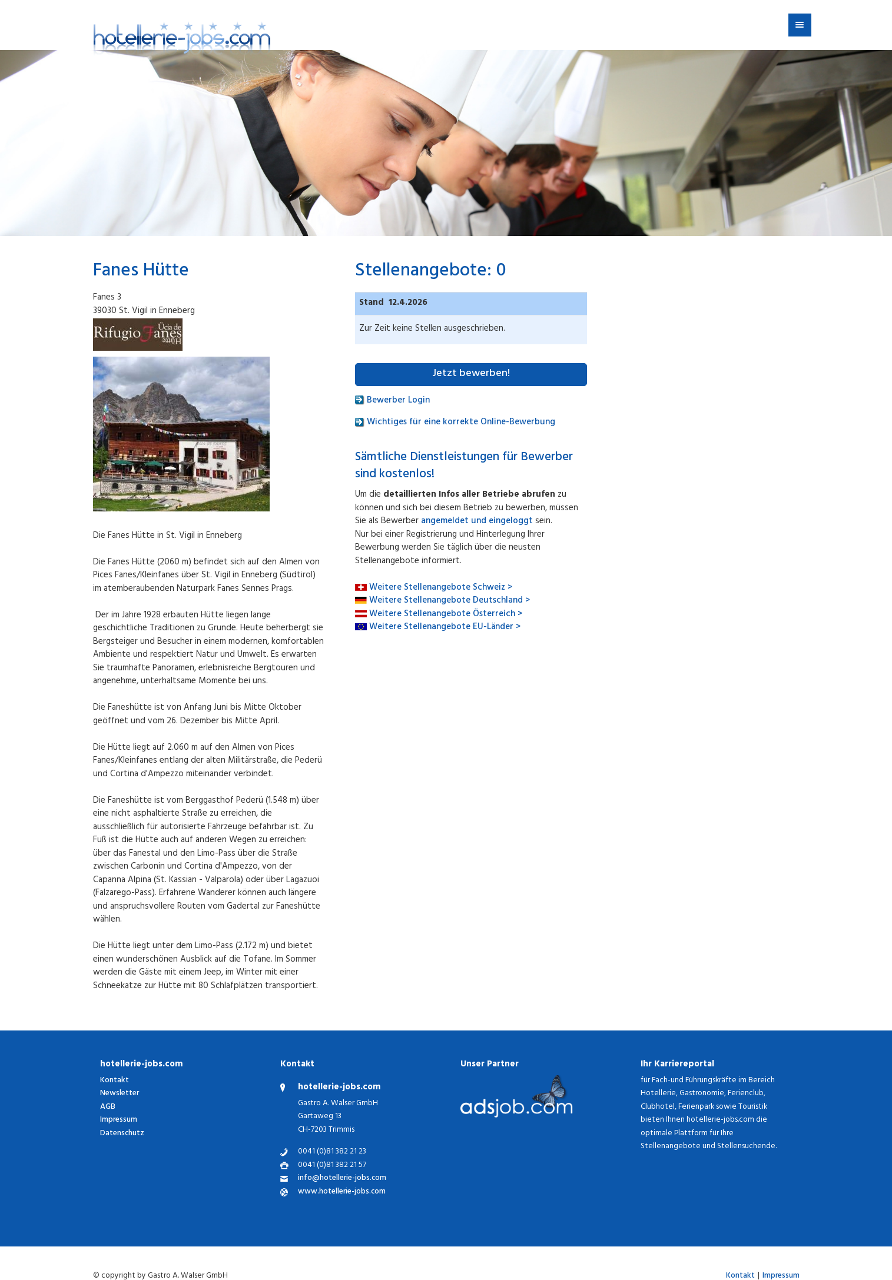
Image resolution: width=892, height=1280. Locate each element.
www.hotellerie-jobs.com (342, 1192)
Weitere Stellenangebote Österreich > (445, 614)
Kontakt (114, 1080)
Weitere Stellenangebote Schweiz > (440, 588)
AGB (107, 1107)
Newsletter (119, 1093)
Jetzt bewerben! (471, 374)
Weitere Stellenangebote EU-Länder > (444, 627)
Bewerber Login (392, 401)
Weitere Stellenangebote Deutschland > (449, 601)
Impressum (118, 1120)
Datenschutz (122, 1133)
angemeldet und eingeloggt (477, 521)
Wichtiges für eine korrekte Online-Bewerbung (455, 422)
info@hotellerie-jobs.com (342, 1179)
